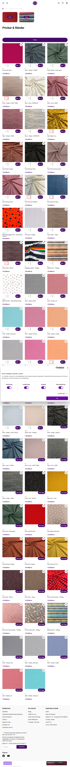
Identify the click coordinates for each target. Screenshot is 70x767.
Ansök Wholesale (33, 719)
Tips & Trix (48, 722)
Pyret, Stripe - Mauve (7, 268)
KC (3, 68)
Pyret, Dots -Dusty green (8, 531)
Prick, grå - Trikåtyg (30, 234)
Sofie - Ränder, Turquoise (31, 696)
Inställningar (61, 393)
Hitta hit (4, 719)
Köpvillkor (5, 711)
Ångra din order (6, 722)
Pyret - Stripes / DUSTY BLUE (10, 432)
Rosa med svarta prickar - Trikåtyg (11, 630)
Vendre (19, 766)
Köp (18, 65)
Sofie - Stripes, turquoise (9, 334)
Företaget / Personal (33, 722)
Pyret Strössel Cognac (8, 564)
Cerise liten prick (7, 70)
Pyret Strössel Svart (30, 169)
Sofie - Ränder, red (7, 696)
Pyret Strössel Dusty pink (54, 169)
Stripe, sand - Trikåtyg (30, 432)
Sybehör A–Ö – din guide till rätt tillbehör (57, 717)
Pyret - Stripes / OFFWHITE (32, 136)
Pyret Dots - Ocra (51, 498)
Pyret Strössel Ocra (52, 564)
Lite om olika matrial (51, 725)
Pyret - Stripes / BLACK (53, 432)
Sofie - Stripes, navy (7, 663)
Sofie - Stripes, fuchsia (31, 334)
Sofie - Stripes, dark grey (31, 663)
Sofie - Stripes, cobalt (53, 663)
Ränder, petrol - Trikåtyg (53, 630)
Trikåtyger (11, 8)
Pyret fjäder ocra (51, 136)
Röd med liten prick (30, 531)
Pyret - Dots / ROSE (52, 103)
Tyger (6, 8)
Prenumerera (21, 746)
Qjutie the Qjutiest (50, 714)
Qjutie (26, 430)
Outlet (47, 711)
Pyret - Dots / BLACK (30, 498)
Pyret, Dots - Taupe (30, 597)
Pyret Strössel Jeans (52, 202)
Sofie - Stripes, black (30, 301)
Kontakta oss (6, 725)
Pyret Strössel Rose (7, 202)
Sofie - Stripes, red (52, 301)
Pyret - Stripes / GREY (8, 498)
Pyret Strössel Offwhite (31, 202)
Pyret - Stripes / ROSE (8, 136)
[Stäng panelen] (67, 367)
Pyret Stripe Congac (7, 169)
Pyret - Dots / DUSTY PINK (32, 465)
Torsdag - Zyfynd (50, 719)
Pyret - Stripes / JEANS (31, 70)
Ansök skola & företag (34, 717)
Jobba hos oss (32, 714)
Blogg (29, 711)
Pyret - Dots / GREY (52, 465)
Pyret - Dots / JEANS (8, 465)
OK (57, 398)
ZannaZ (4, 233)
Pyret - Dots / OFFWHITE (31, 103)
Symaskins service (7, 727)
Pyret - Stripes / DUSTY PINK (10, 103)
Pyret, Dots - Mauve (7, 597)
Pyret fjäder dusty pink (53, 531)
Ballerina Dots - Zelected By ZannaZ (12, 301)
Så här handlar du (7, 717)
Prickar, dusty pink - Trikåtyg (32, 630)
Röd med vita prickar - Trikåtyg (55, 597)
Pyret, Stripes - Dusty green (54, 70)
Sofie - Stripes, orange (53, 334)
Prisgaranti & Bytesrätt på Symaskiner (12, 714)
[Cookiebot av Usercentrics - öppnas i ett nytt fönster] (57, 368)
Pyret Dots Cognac (30, 564)
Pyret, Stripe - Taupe (52, 234)
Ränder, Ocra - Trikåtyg (53, 268)
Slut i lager (64, 427)
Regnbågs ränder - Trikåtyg (32, 268)
